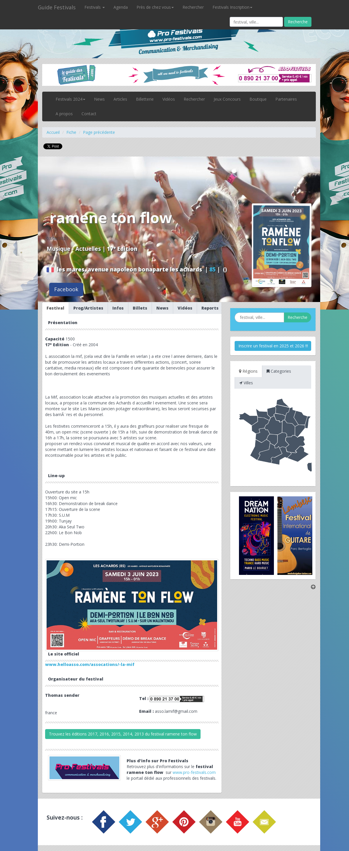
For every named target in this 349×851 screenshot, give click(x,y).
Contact (89, 113)
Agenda (121, 7)
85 (212, 269)
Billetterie (145, 99)
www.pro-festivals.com (194, 772)
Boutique (258, 99)
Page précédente (99, 132)
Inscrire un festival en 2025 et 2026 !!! (273, 346)
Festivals (94, 7)
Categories (279, 371)
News (99, 99)
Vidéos (168, 99)
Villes (246, 382)
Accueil (53, 132)
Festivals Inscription (232, 7)
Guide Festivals (57, 7)
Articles (120, 99)
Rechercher (193, 7)
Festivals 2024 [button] (70, 99)
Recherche (298, 21)
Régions (248, 371)
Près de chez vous (155, 7)
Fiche (71, 132)
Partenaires (286, 99)
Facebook (66, 289)
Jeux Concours (227, 99)
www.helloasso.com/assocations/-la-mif (89, 664)
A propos (64, 113)
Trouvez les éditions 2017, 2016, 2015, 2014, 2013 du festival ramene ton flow (123, 734)
